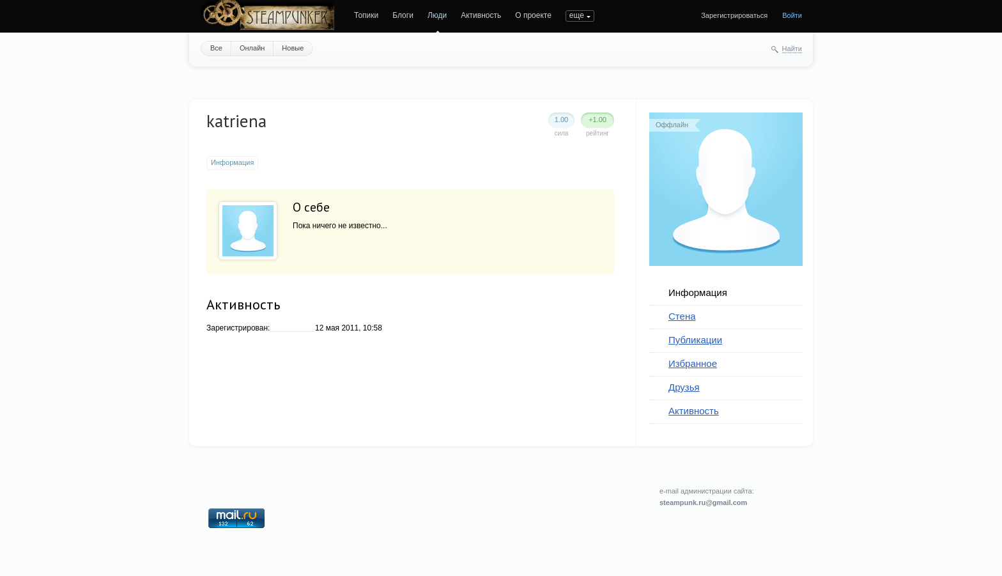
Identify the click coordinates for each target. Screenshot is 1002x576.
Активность (481, 15)
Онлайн (252, 48)
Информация (697, 292)
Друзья (684, 387)
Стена (682, 316)
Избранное (692, 363)
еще (576, 15)
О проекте (533, 15)
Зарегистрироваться (734, 15)
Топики (366, 15)
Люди (437, 15)
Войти (792, 15)
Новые (293, 48)
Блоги (402, 15)
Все (216, 48)
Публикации (695, 339)
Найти (792, 48)
